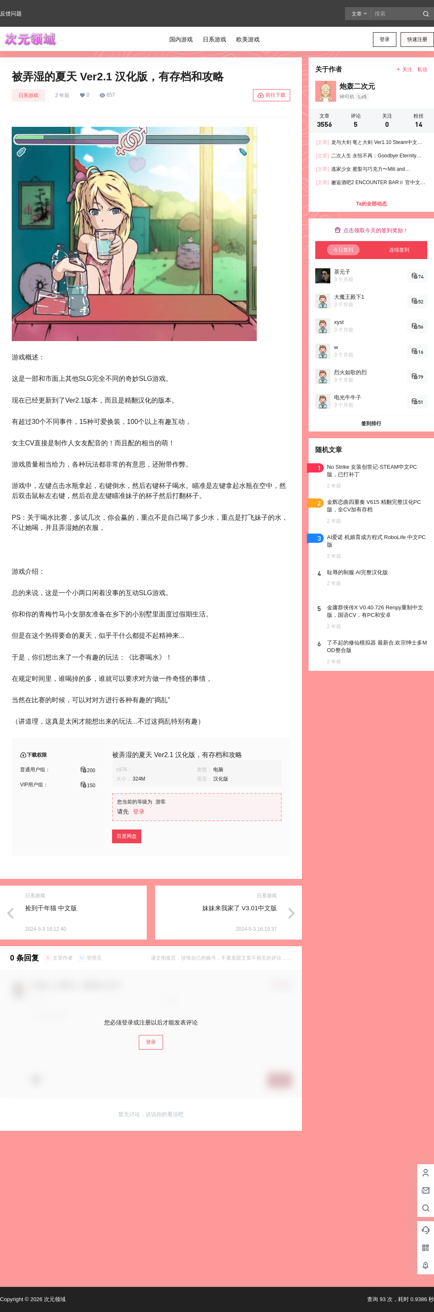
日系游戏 (28, 95)
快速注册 (417, 39)
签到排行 (371, 423)
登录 (385, 39)
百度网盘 (127, 836)
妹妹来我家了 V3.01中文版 (239, 907)
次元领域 (54, 1299)
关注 (404, 69)
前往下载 (272, 95)
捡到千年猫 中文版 (51, 907)
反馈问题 (11, 13)
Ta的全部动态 (371, 204)
